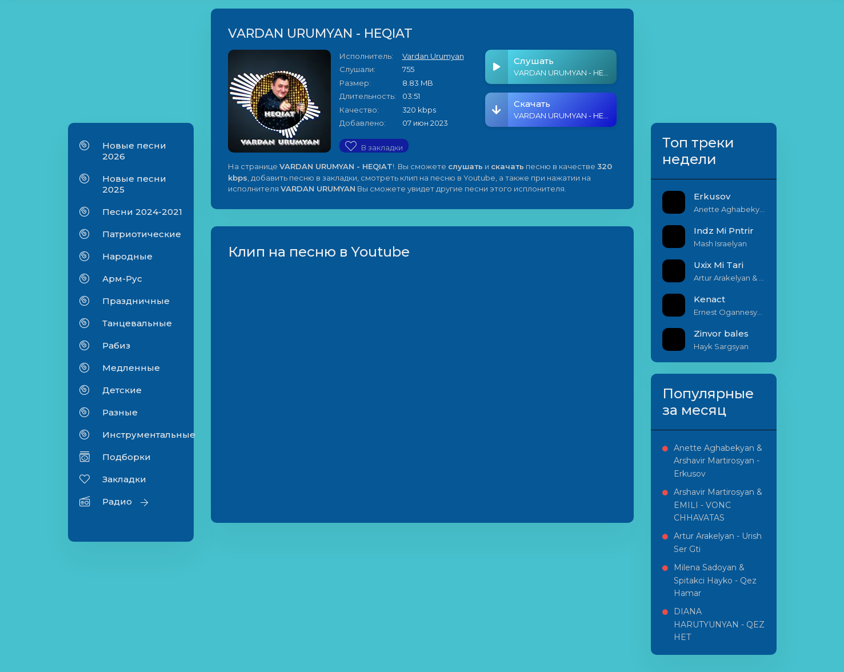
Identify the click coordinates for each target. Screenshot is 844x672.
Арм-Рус (122, 278)
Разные (120, 412)
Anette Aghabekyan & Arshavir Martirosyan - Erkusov (718, 461)
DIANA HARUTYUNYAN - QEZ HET (719, 624)
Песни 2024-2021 (142, 211)
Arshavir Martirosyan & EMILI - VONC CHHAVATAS (718, 505)
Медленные (131, 367)
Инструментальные (142, 434)
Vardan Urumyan (433, 56)
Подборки (126, 456)
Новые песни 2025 (134, 184)
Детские (122, 390)
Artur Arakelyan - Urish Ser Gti (718, 542)
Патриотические (141, 234)
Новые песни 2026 (134, 151)
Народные (127, 256)
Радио (117, 501)
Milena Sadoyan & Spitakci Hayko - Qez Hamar (715, 580)
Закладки (124, 479)
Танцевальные (137, 323)
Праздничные (136, 300)
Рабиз (116, 345)
